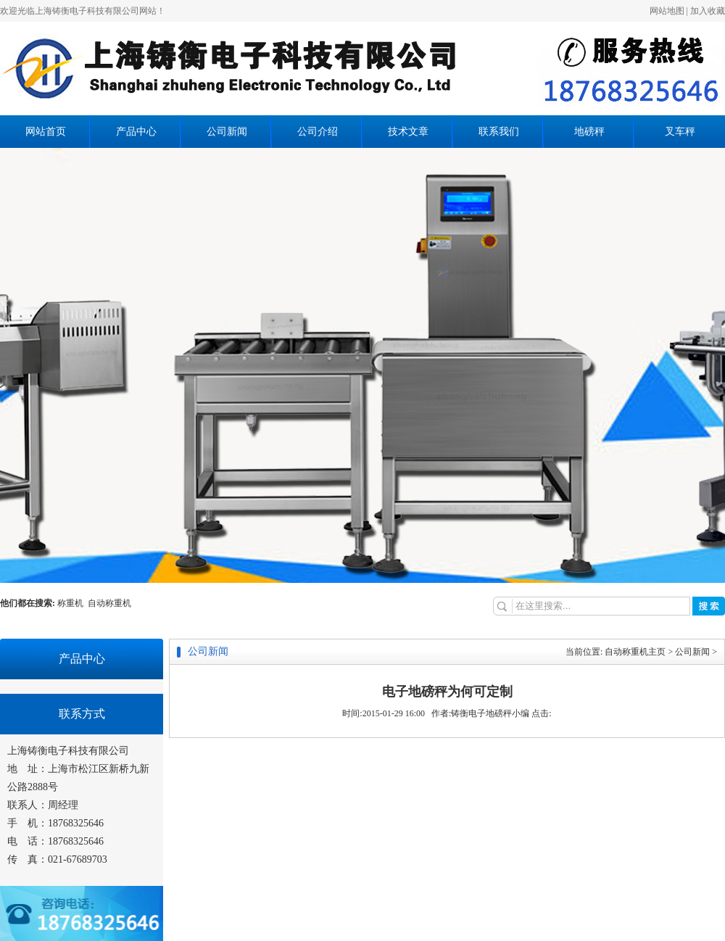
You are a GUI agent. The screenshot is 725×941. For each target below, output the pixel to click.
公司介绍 (317, 131)
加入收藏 (707, 11)
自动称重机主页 (635, 652)
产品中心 (136, 131)
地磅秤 (589, 131)
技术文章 (408, 131)
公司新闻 (227, 131)
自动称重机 (109, 603)
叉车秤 (680, 131)
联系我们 (498, 131)
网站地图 (667, 11)
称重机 (72, 603)
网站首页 (45, 131)
